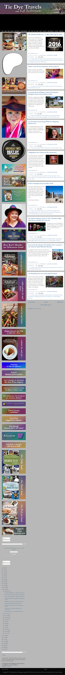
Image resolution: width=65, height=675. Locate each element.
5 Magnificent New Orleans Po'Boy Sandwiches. (42, 152)
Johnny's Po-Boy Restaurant (37, 177)
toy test (38, 87)
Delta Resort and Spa (56, 58)
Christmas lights (58, 238)
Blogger (60, 672)
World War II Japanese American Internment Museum (42, 213)
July (5, 621)
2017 (4, 585)
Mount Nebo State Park (48, 60)
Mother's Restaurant (47, 177)
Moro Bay (41, 60)
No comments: (31, 57)
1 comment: (30, 113)
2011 (4, 641)
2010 (4, 643)
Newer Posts (31, 302)
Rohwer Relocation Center (46, 212)
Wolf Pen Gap (43, 62)
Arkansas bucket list (35, 58)
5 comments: (31, 174)
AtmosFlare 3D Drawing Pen (43, 86)
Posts (4, 538)
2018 (4, 583)
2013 (4, 637)
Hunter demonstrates (32, 87)
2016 (4, 587)
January (6, 633)
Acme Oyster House (35, 175)
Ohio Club (56, 60)
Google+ (45, 669)
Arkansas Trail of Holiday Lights (48, 238)
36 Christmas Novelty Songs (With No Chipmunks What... (14, 599)
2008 (4, 647)
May (5, 625)
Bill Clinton (33, 115)
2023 (4, 573)
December (7, 591)
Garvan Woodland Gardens (57, 295)
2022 (4, 575)
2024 (4, 572)
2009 (4, 645)
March (6, 629)
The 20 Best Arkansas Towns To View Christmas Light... (13, 606)
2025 (4, 570)
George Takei (37, 210)
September (7, 617)
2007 (4, 649)
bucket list (50, 58)
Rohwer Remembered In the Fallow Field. (40, 183)
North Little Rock (53, 267)
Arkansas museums (43, 58)
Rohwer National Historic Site (34, 212)
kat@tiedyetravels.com (6, 666)
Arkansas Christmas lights (36, 238)
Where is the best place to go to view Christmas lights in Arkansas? (47, 240)
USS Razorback (38, 269)
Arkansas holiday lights (39, 295)
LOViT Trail (33, 60)
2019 (4, 581)
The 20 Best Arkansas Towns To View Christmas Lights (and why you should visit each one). (45, 219)
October (6, 615)
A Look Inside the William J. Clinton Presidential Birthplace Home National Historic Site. (43, 93)
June (6, 623)
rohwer (58, 210)
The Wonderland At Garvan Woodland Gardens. (42, 273)
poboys (33, 179)
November (7, 613)
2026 (4, 568)
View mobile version (45, 305)
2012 (4, 639)
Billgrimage (39, 115)
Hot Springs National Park (38, 296)
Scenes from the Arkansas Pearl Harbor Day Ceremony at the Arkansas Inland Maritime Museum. (45, 246)
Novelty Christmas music (46, 147)
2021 (4, 577)
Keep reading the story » (33, 53)
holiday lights (31, 240)
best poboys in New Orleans (45, 175)
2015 (4, 589)
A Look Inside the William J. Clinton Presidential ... (14, 596)
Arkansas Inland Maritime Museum (42, 267)
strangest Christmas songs (56, 147)
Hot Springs (30, 296)
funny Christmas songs (35, 147)
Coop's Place (53, 175)
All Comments (6, 540)
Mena (38, 60)
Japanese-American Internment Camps (48, 210)
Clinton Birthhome (45, 115)
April (6, 627)
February (6, 631)
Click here (4, 655)
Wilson (39, 62)
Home (46, 302)
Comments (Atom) (37, 308)
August (6, 619)
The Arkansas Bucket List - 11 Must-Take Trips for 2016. (45, 34)
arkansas (33, 210)
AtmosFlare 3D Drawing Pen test (55, 86)
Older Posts (60, 302)
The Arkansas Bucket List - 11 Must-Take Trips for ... (14, 592)
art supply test (34, 86)
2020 (4, 579)
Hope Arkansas (53, 115)
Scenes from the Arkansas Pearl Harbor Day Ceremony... (13, 609)
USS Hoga (32, 269)
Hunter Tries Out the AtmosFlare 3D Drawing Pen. (43, 66)
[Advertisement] (32, 22)
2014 (4, 635)
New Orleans (54, 177)
